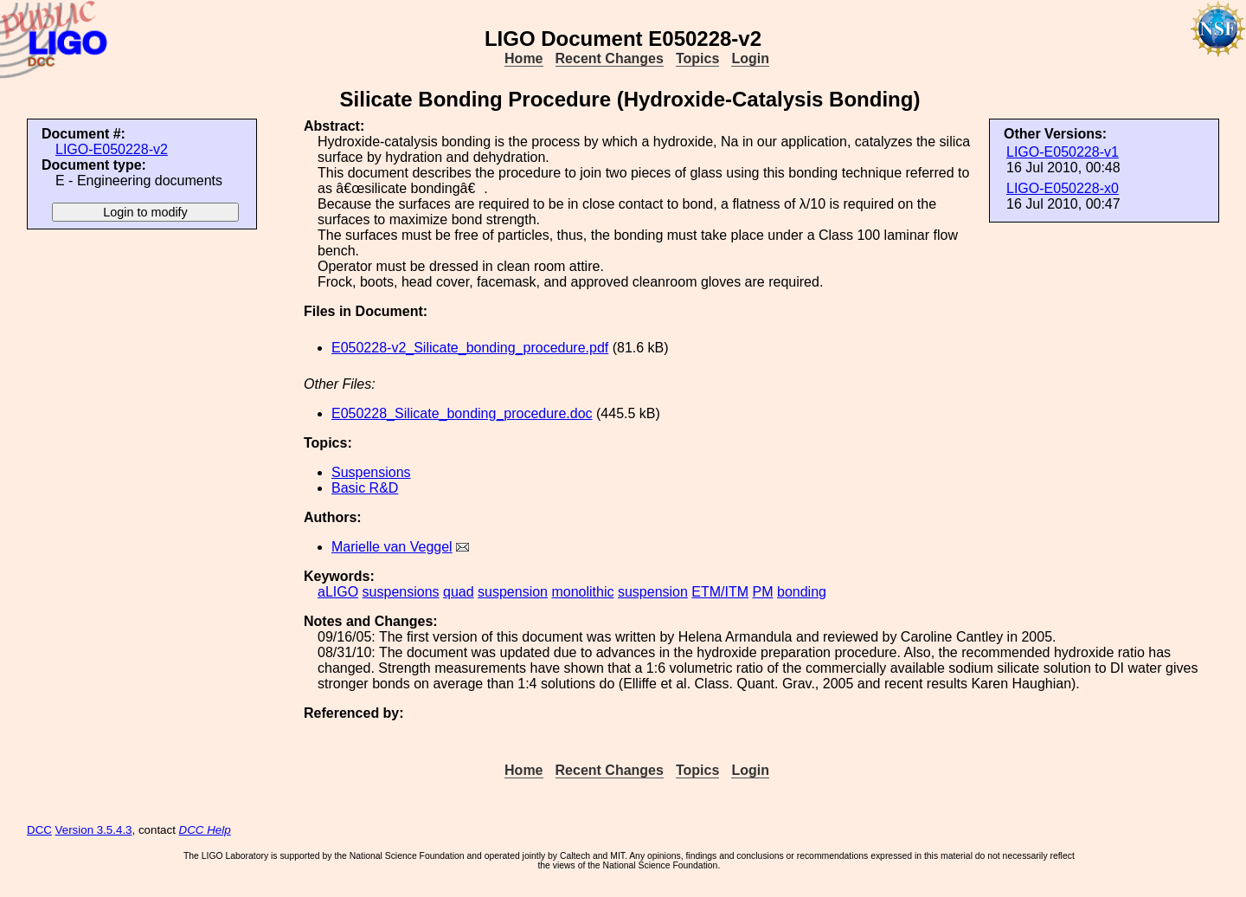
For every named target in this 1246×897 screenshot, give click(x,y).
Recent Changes (610, 58)
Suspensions (371, 472)
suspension (513, 591)
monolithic (582, 591)
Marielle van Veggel (392, 546)
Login (750, 58)
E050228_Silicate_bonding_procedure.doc (462, 413)
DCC (39, 829)
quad (458, 591)
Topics (697, 58)
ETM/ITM (719, 591)
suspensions (401, 591)
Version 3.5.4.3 (93, 829)
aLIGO (338, 591)
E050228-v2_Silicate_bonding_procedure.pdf (469, 347)
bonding (801, 591)
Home (523, 58)
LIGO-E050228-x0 (1062, 188)
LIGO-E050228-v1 (1062, 152)
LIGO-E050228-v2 (111, 149)
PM (763, 591)
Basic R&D (364, 488)
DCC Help (205, 829)
